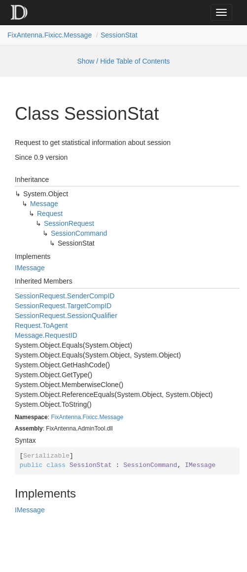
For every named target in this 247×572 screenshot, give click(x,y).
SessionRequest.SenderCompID (64, 296)
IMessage (30, 268)
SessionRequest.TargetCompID (63, 306)
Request (50, 213)
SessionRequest (69, 223)
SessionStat (119, 35)
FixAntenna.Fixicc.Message (49, 35)
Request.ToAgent (41, 325)
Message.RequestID (46, 335)
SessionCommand (79, 233)
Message (44, 204)
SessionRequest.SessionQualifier (66, 316)
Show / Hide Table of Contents (123, 61)
